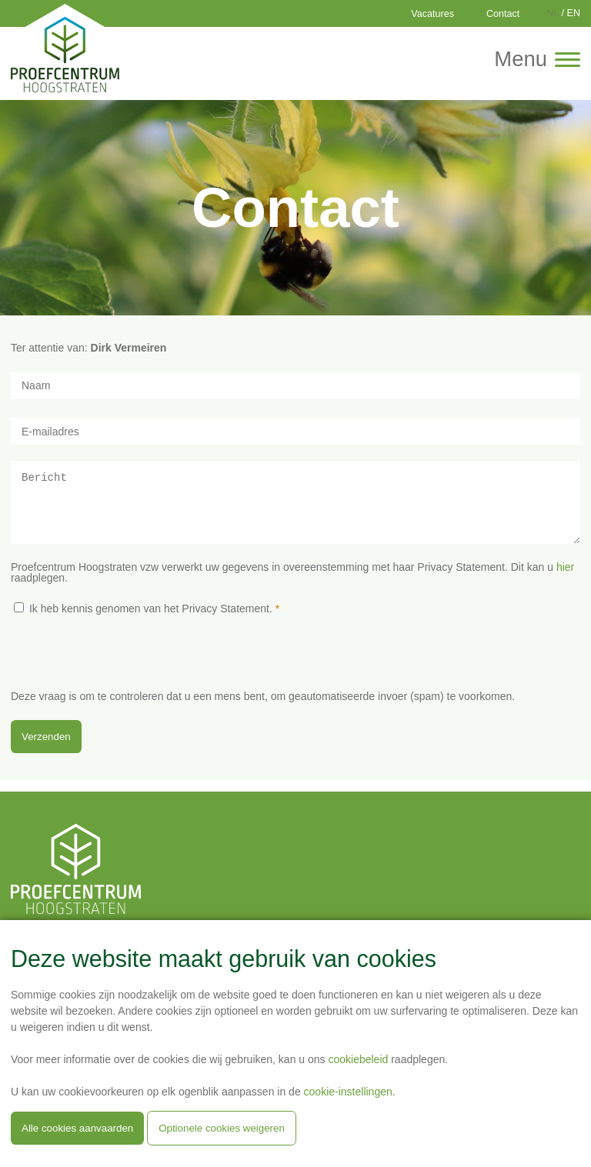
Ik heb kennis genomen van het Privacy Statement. (150, 620)
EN (574, 13)
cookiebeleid (358, 1059)
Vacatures (432, 13)
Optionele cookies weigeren (222, 1128)
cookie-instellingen (348, 1091)
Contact (502, 13)
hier (565, 578)
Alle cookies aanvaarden (77, 1128)
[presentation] (128, 672)
